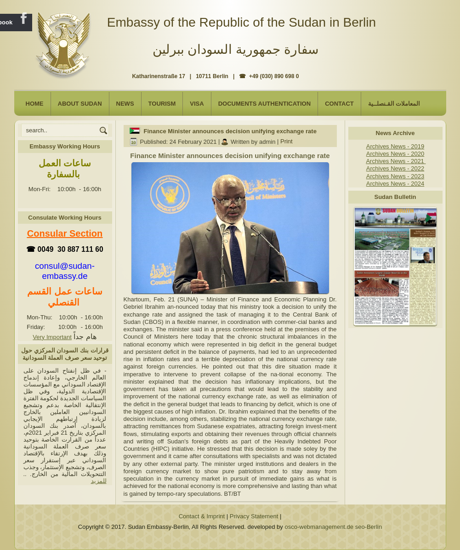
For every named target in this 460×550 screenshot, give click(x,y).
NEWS (125, 103)
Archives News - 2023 (395, 176)
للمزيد (99, 480)
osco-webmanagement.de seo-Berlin (333, 526)
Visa (197, 103)
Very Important (52, 337)
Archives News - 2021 (396, 161)
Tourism (162, 103)
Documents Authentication (264, 103)
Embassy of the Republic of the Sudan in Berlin (241, 22)
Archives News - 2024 (395, 183)
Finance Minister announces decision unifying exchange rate (230, 131)
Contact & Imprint (202, 516)
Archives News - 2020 (395, 153)
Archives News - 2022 (395, 168)
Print (286, 141)
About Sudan (80, 103)
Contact (339, 103)
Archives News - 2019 (395, 146)
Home (35, 103)
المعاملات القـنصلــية (394, 103)
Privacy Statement (254, 516)
